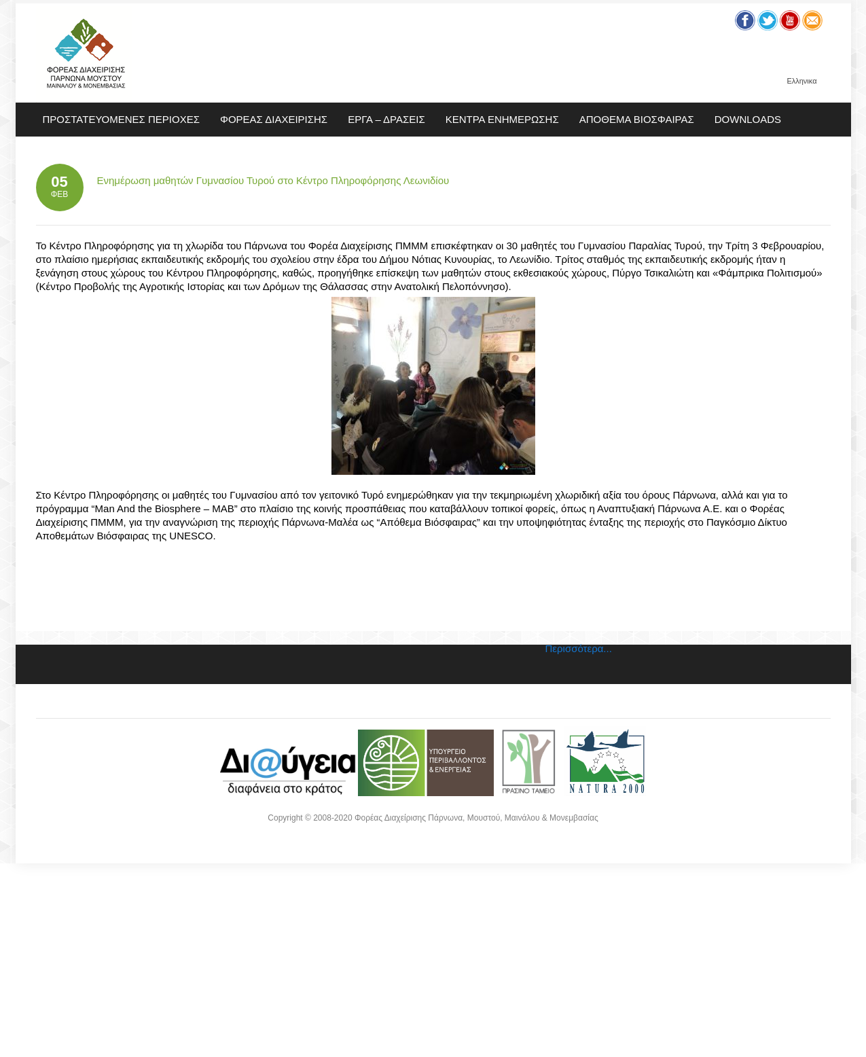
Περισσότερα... (578, 648)
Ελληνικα (801, 81)
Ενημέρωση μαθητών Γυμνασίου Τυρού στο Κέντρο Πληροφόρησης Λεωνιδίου (273, 180)
